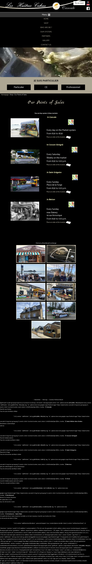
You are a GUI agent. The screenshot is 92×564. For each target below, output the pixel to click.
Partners (46, 36)
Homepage (4, 94)
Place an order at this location (56, 137)
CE (46, 87)
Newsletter (37, 400)
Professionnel (73, 87)
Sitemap (44, 400)
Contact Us (46, 44)
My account (79, 3)
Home (46, 18)
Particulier (19, 87)
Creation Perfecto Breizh (56, 400)
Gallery (46, 40)
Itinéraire (6, 416)
